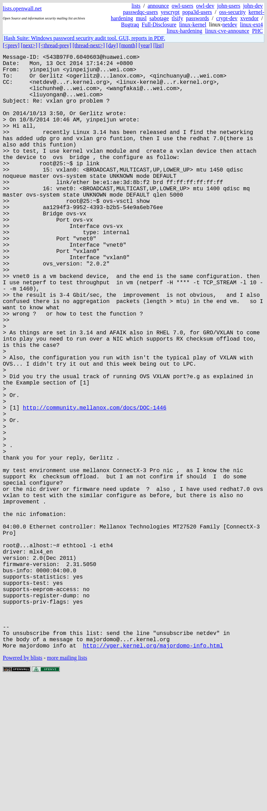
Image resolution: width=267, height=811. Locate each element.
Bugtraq (130, 24)
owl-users (182, 6)
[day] (112, 45)
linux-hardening (184, 31)
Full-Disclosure (159, 24)
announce (158, 6)
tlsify (177, 18)
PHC (257, 31)
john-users (228, 6)
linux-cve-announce (227, 31)
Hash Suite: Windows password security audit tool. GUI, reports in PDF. (84, 38)
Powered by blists (22, 790)
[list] (158, 45)
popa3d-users (197, 12)
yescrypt (170, 12)
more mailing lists (67, 790)
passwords (197, 18)
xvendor (249, 18)
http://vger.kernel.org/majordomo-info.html (153, 777)
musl (141, 18)
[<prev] (11, 45)
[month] (128, 45)
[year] (145, 45)
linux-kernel (192, 24)
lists (135, 6)
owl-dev (205, 6)
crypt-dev (226, 18)
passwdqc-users (140, 12)
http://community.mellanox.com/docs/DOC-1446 (95, 487)
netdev (229, 24)
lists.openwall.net (22, 8)
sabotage (159, 18)
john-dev (253, 6)
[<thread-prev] (55, 45)
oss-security (232, 12)
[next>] (29, 45)
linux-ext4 (251, 24)
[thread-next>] (89, 45)
